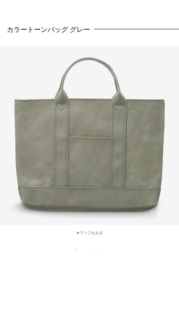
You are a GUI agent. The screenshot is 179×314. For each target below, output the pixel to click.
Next (164, 143)
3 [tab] (102, 249)
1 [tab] (77, 249)
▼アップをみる (89, 233)
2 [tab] (89, 249)
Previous (15, 143)
